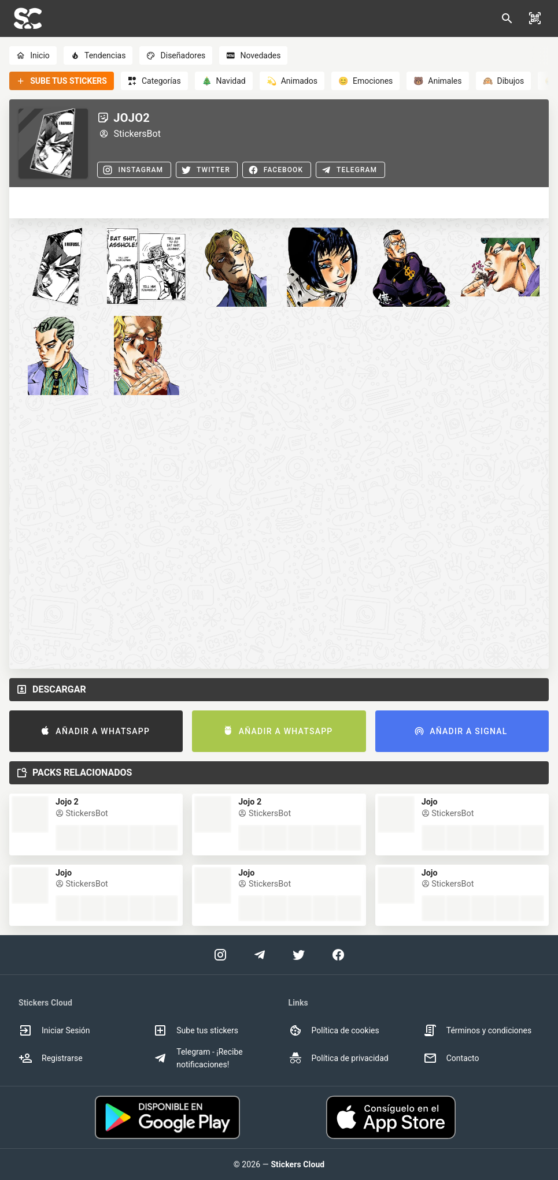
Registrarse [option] (51, 1058)
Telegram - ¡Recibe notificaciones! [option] (197, 1058)
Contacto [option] (451, 1058)
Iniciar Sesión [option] (54, 1030)
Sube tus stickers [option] (195, 1030)
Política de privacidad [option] (339, 1058)
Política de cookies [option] (334, 1030)
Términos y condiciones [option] (477, 1030)
